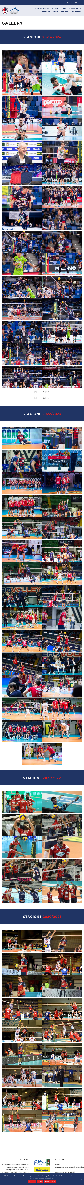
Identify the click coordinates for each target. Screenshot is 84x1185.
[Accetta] (81, 1179)
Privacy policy (50, 1181)
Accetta (32, 1181)
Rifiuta (40, 1181)
